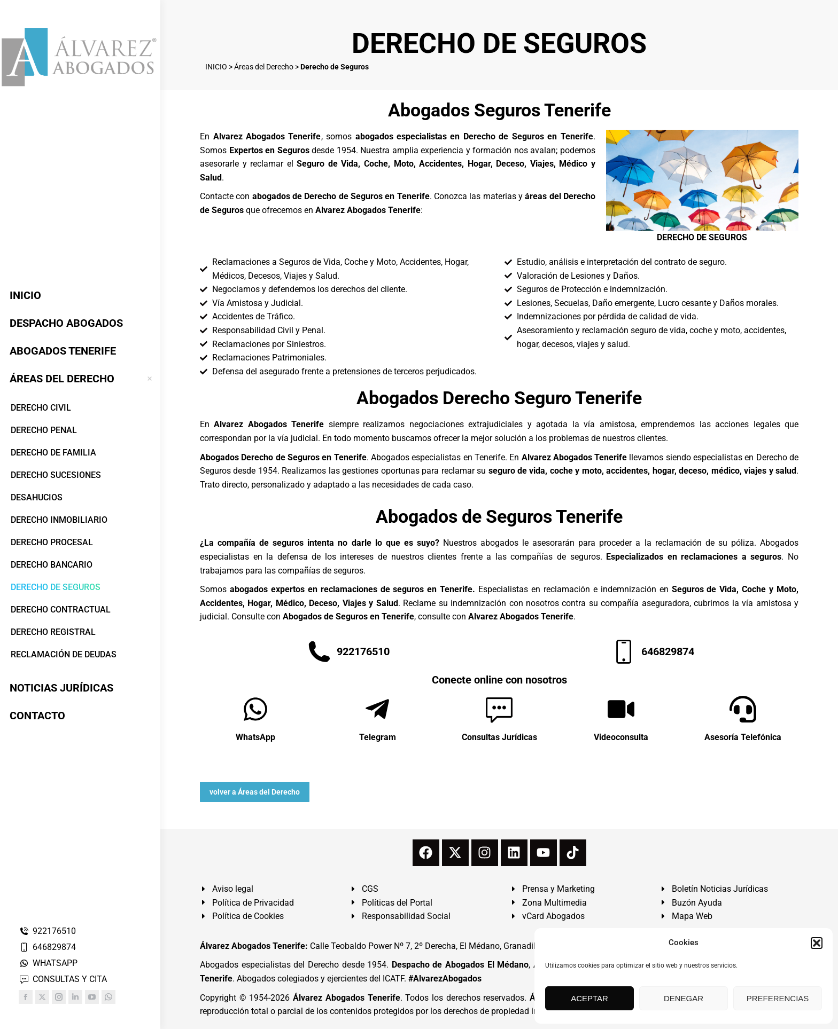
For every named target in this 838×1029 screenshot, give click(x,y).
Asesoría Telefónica (742, 737)
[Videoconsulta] (621, 709)
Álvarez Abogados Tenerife (346, 998)
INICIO (216, 66)
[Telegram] (377, 709)
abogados (499, 543)
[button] (816, 943)
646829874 (47, 947)
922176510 (47, 931)
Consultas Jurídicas (499, 737)
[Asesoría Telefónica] (743, 709)
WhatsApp (255, 737)
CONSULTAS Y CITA (63, 979)
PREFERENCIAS (778, 998)
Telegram (377, 737)
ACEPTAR (589, 998)
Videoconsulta (621, 737)
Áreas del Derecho (263, 66)
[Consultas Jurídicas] (499, 709)
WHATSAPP (48, 963)
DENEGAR (683, 998)
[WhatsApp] (255, 709)
